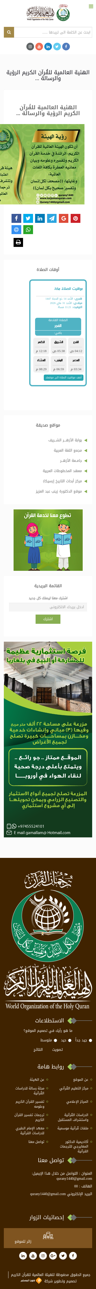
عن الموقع (80, 1079)
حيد (66, 1040)
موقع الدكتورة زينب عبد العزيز (59, 491)
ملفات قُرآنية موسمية (72, 1128)
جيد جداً (83, 1040)
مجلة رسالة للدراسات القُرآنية (29, 1091)
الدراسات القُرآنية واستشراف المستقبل (73, 1117)
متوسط (48, 1040)
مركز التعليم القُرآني (73, 1088)
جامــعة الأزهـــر (71, 460)
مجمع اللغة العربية (68, 450)
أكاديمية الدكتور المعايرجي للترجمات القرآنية (74, 1147)
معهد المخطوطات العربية (62, 470)
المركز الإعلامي (77, 1101)
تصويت (57, 1049)
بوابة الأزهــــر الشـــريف (65, 440)
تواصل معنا (36, 1142)
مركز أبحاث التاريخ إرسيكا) (62, 481)
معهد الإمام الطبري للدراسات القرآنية (30, 1130)
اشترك (48, 619)
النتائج (38, 1049)
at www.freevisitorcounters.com (57, 1241)
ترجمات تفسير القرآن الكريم (29, 1117)
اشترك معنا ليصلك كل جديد (48, 598)
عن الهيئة (37, 1079)
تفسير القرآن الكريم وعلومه (30, 1104)
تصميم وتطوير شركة (49, 1281)
